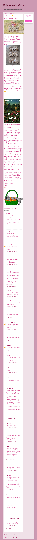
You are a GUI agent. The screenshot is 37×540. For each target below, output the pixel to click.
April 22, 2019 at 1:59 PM (12, 418)
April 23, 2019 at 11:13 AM (12, 459)
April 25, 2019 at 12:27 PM (12, 489)
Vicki (8, 334)
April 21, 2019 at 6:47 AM (12, 296)
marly (8, 367)
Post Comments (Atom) (13, 537)
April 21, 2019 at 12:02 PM (12, 340)
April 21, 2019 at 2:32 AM (12, 240)
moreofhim (9, 388)
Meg (7, 475)
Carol (8, 446)
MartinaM (9, 215)
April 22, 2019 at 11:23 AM (12, 384)
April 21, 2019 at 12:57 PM (12, 351)
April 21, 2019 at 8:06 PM (12, 362)
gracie (8, 423)
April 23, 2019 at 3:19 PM (12, 470)
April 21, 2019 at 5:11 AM (12, 251)
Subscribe (28, 21)
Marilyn (8, 244)
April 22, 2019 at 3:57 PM (12, 427)
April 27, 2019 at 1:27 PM (12, 525)
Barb (7, 355)
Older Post (19, 534)
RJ (7, 432)
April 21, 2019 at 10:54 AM (12, 317)
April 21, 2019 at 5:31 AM (12, 286)
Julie (7, 463)
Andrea (8, 345)
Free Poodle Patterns (7, 9)
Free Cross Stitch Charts (17, 9)
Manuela (8, 269)
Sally (8, 301)
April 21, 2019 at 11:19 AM (12, 329)
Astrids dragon (9, 494)
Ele (7, 256)
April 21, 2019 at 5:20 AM (12, 264)
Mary (8, 377)
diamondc (8, 505)
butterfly (8, 231)
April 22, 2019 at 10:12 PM (12, 441)
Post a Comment (9, 528)
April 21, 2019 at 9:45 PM (12, 372)
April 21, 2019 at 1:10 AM (12, 227)
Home (13, 534)
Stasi (8, 291)
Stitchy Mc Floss (10, 322)
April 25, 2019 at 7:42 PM (12, 514)
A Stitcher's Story (13, 5)
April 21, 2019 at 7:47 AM (12, 306)
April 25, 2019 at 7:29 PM (12, 501)
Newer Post (7, 534)
